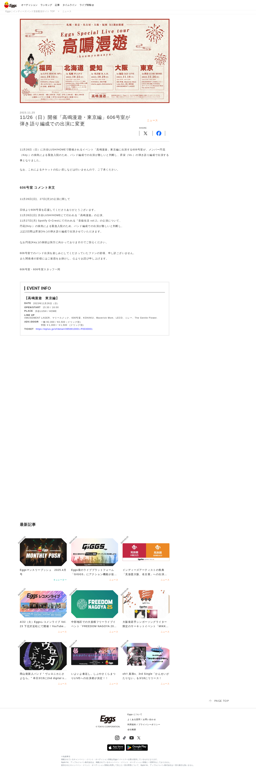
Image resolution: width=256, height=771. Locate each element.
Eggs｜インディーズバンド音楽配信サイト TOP (30, 11)
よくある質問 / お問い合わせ (141, 719)
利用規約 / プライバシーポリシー (143, 724)
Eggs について (134, 714)
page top (221, 700)
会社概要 (131, 729)
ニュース (66, 11)
